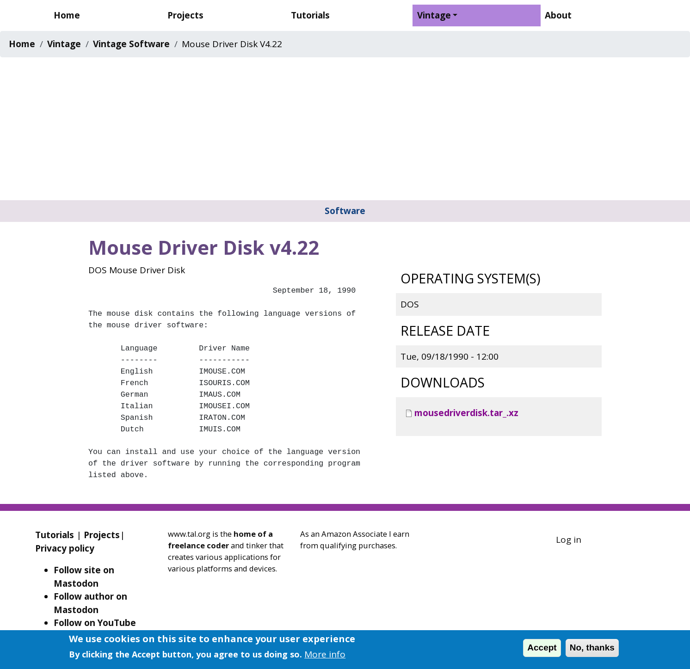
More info (324, 654)
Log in (568, 540)
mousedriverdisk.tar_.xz (466, 413)
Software (345, 211)
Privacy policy (64, 548)
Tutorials (310, 15)
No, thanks (592, 647)
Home (67, 15)
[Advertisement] (345, 131)
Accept (541, 647)
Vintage (434, 15)
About (558, 15)
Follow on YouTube (95, 623)
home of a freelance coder (220, 539)
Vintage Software (131, 44)
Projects (185, 15)
